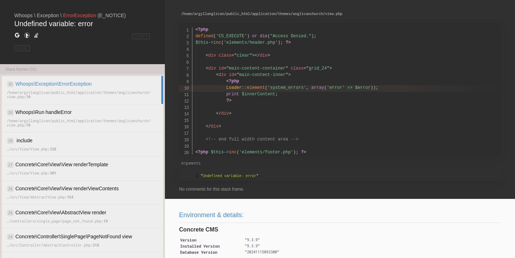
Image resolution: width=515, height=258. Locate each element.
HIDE (22, 48)
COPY (141, 36)
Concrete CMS (198, 229)
